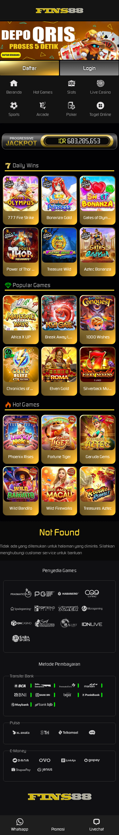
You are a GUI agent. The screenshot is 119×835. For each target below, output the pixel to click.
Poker (71, 109)
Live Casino (100, 87)
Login (89, 68)
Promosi (58, 824)
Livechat (96, 824)
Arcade (42, 109)
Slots (71, 87)
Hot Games (42, 87)
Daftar (29, 68)
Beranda (14, 87)
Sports (14, 109)
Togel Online (100, 109)
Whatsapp (20, 824)
